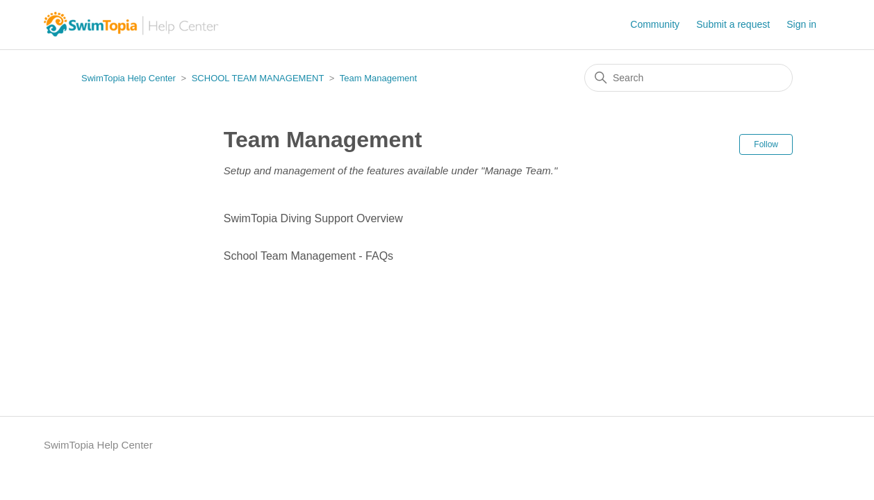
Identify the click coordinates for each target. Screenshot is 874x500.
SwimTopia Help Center (128, 78)
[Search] (688, 78)
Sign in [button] (801, 24)
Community (654, 24)
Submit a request (733, 24)
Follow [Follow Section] (766, 144)
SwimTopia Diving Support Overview (313, 218)
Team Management (378, 78)
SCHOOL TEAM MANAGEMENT (258, 78)
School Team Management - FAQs (308, 256)
